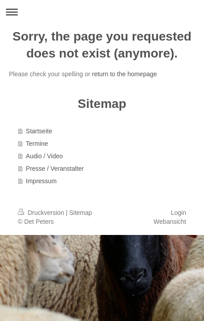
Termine (37, 143)
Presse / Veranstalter (55, 168)
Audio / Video (44, 156)
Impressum (41, 181)
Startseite (39, 131)
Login (178, 212)
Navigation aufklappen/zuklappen (102, 11)
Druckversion (42, 212)
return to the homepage (124, 74)
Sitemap (80, 212)
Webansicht (170, 221)
